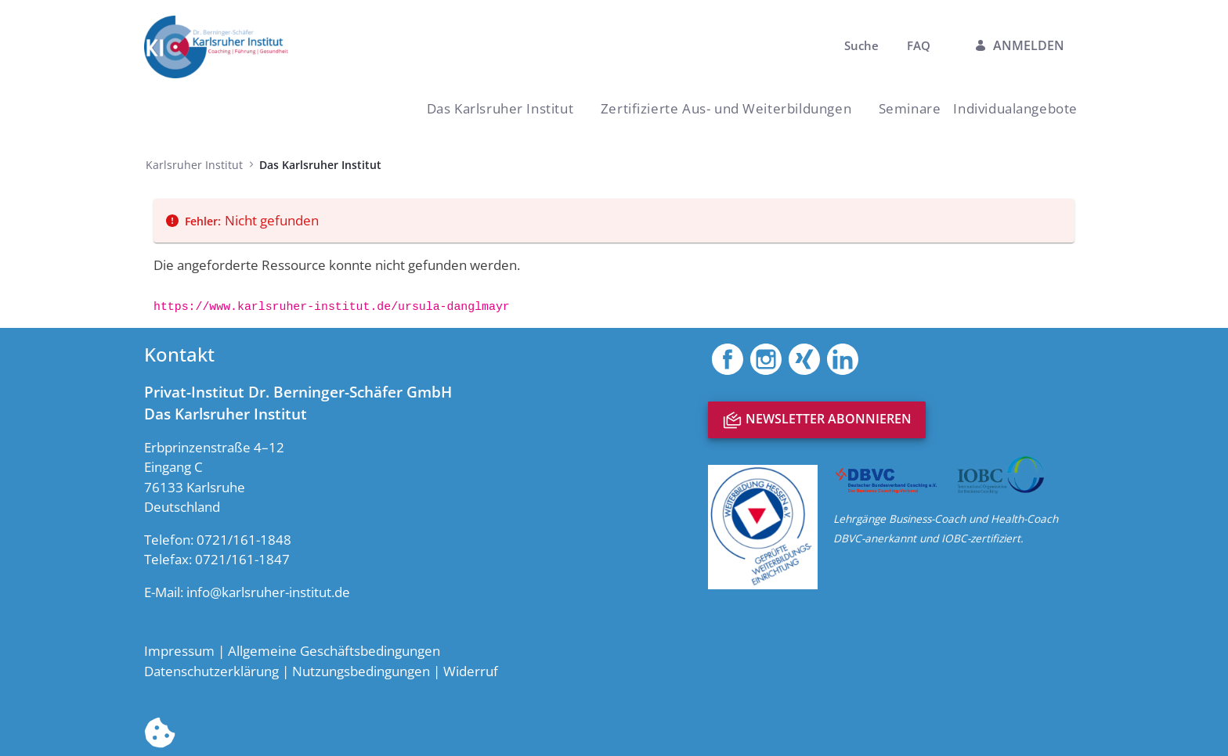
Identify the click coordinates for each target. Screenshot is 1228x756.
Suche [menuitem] (863, 45)
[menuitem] (910, 108)
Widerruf (470, 671)
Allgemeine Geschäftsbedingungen (334, 651)
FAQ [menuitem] (918, 45)
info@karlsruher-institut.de (268, 592)
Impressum (179, 651)
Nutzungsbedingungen (361, 671)
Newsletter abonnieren (817, 420)
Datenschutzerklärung (211, 671)
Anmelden (1019, 45)
